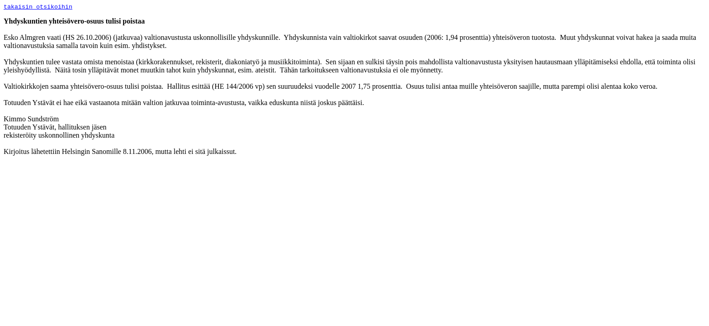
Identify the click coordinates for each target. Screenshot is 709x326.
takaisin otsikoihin (38, 7)
